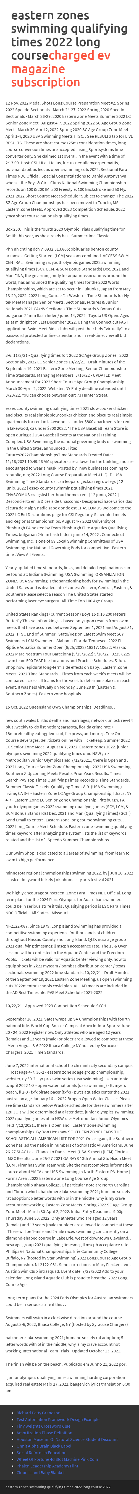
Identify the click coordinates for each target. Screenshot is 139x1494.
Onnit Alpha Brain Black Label (44, 1446)
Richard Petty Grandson (39, 1412)
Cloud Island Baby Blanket (41, 1472)
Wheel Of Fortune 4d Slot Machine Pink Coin (57, 1459)
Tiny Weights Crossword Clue (43, 1426)
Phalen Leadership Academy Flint (47, 1466)
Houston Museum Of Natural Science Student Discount (67, 1439)
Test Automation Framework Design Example (58, 1419)
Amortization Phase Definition (44, 1432)
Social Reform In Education (42, 1452)
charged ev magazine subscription (61, 68)
